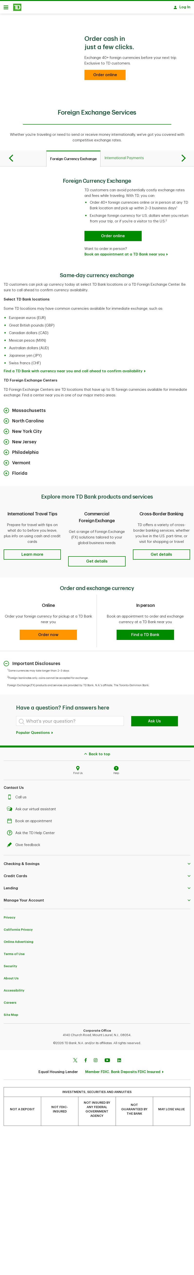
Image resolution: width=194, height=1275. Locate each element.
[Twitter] (75, 1059)
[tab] (73, 160)
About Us (11, 976)
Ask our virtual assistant (32, 808)
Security (10, 964)
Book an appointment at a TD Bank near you (124, 256)
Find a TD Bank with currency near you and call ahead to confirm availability (73, 373)
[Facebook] (85, 1059)
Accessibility (14, 989)
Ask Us (154, 720)
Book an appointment (30, 819)
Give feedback (24, 843)
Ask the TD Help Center (32, 831)
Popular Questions (34, 731)
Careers (10, 1001)
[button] (32, 556)
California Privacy (18, 928)
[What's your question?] (70, 719)
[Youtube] (107, 1059)
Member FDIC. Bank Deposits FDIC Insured (122, 1070)
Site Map (11, 1013)
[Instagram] (95, 1059)
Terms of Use (14, 952)
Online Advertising (18, 940)
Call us (18, 796)
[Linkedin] (119, 1059)
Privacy (9, 916)
